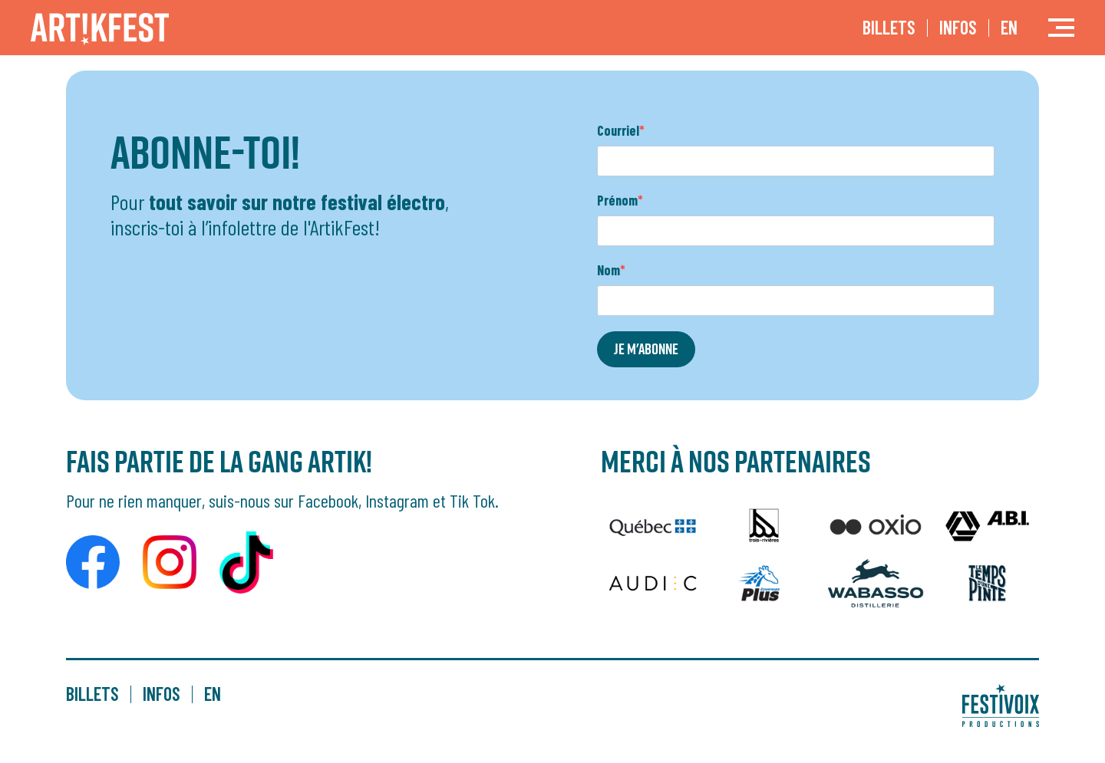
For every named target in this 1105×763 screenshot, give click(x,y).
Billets (889, 27)
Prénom (617, 200)
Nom (608, 269)
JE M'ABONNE (646, 349)
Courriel (618, 130)
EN (1009, 27)
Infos (958, 27)
